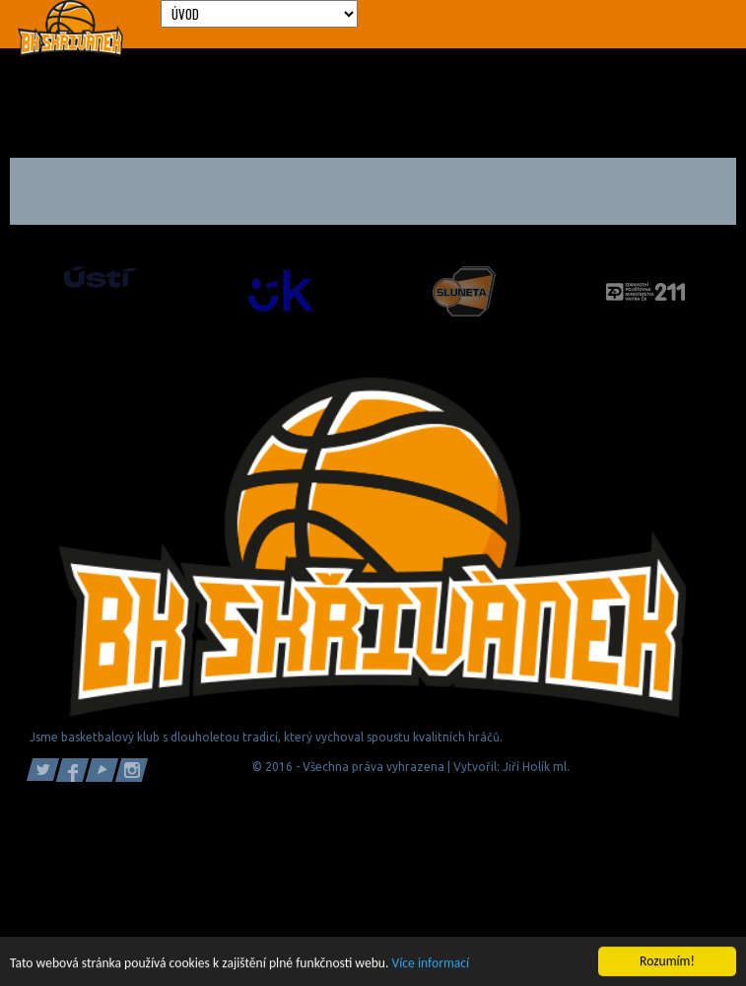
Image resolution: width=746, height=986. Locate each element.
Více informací (431, 963)
